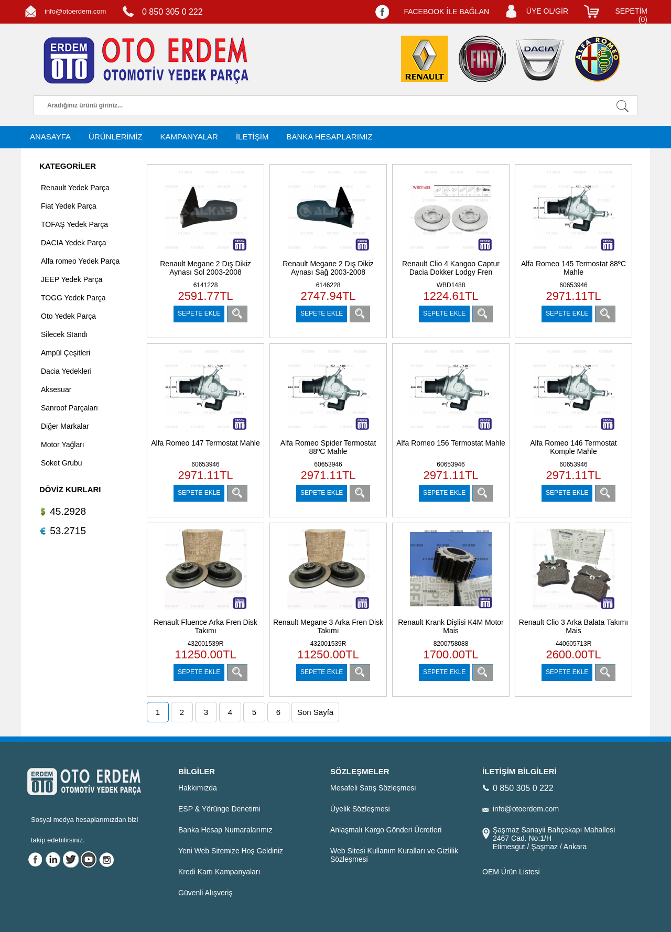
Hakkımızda (197, 788)
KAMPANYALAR (189, 136)
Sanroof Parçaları (69, 408)
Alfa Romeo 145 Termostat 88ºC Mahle (573, 267)
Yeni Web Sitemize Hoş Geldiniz (230, 851)
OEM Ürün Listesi (511, 872)
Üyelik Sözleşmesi (360, 809)
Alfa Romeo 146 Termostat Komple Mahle (573, 447)
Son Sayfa (315, 712)
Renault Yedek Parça (75, 187)
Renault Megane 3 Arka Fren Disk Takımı (328, 626)
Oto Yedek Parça (68, 316)
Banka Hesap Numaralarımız (225, 830)
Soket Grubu (61, 463)
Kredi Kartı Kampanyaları (219, 872)
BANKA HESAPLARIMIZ (329, 136)
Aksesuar (56, 389)
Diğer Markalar (65, 426)
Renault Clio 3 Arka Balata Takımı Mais (573, 626)
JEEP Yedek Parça (71, 279)
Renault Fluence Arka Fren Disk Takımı (205, 626)
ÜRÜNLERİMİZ (116, 136)
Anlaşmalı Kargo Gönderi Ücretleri (385, 830)
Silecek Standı (64, 334)
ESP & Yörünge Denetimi (219, 809)
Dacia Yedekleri (66, 371)
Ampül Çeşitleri (65, 353)
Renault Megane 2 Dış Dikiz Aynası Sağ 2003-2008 (328, 267)
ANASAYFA (50, 136)
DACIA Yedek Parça (73, 243)
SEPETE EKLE (199, 313)
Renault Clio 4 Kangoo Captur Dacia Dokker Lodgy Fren (451, 267)
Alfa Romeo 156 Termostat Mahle (450, 443)
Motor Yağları (62, 444)
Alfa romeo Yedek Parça (80, 261)
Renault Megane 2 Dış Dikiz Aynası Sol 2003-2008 (205, 267)
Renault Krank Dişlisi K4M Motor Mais (451, 626)
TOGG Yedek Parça (73, 298)
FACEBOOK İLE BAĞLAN (446, 11)
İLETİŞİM (252, 136)
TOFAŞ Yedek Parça (74, 224)
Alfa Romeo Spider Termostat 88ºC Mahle (328, 447)
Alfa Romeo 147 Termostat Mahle (205, 443)
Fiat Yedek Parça (68, 206)
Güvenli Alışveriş (205, 892)
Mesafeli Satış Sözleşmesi (373, 788)
